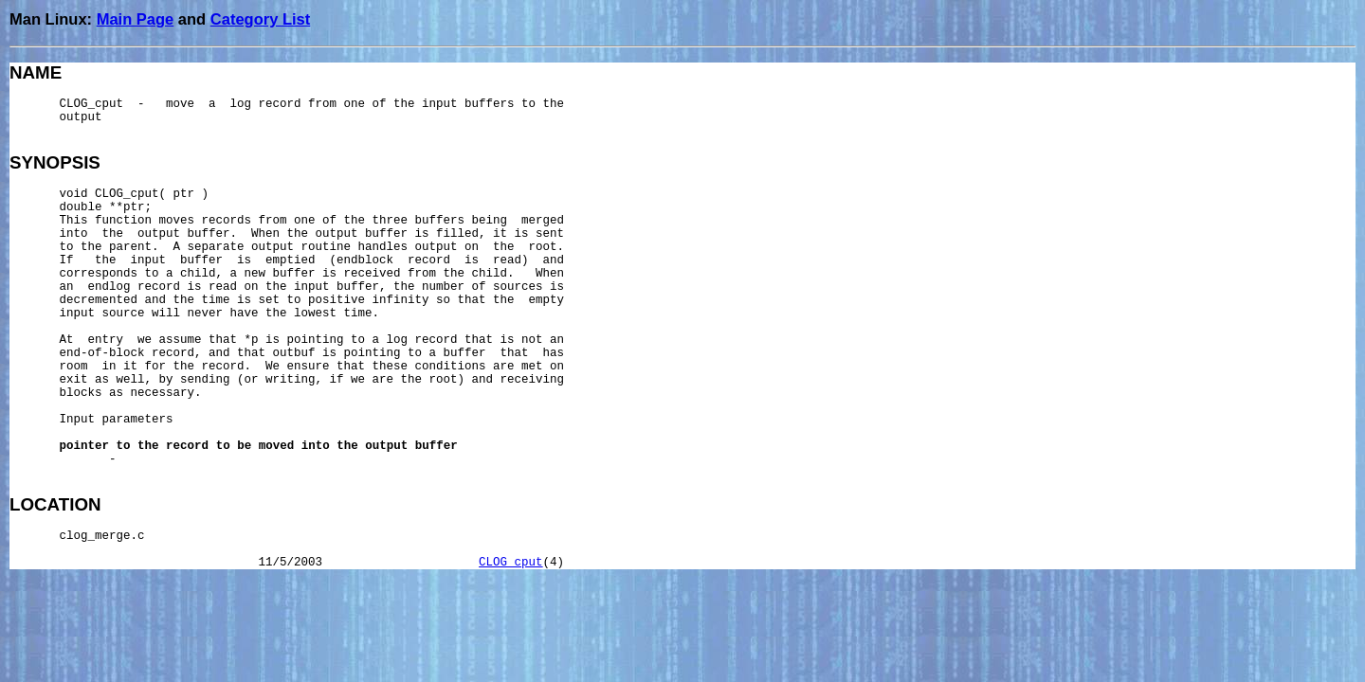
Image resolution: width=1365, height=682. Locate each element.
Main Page (135, 18)
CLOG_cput (511, 562)
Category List (260, 18)
